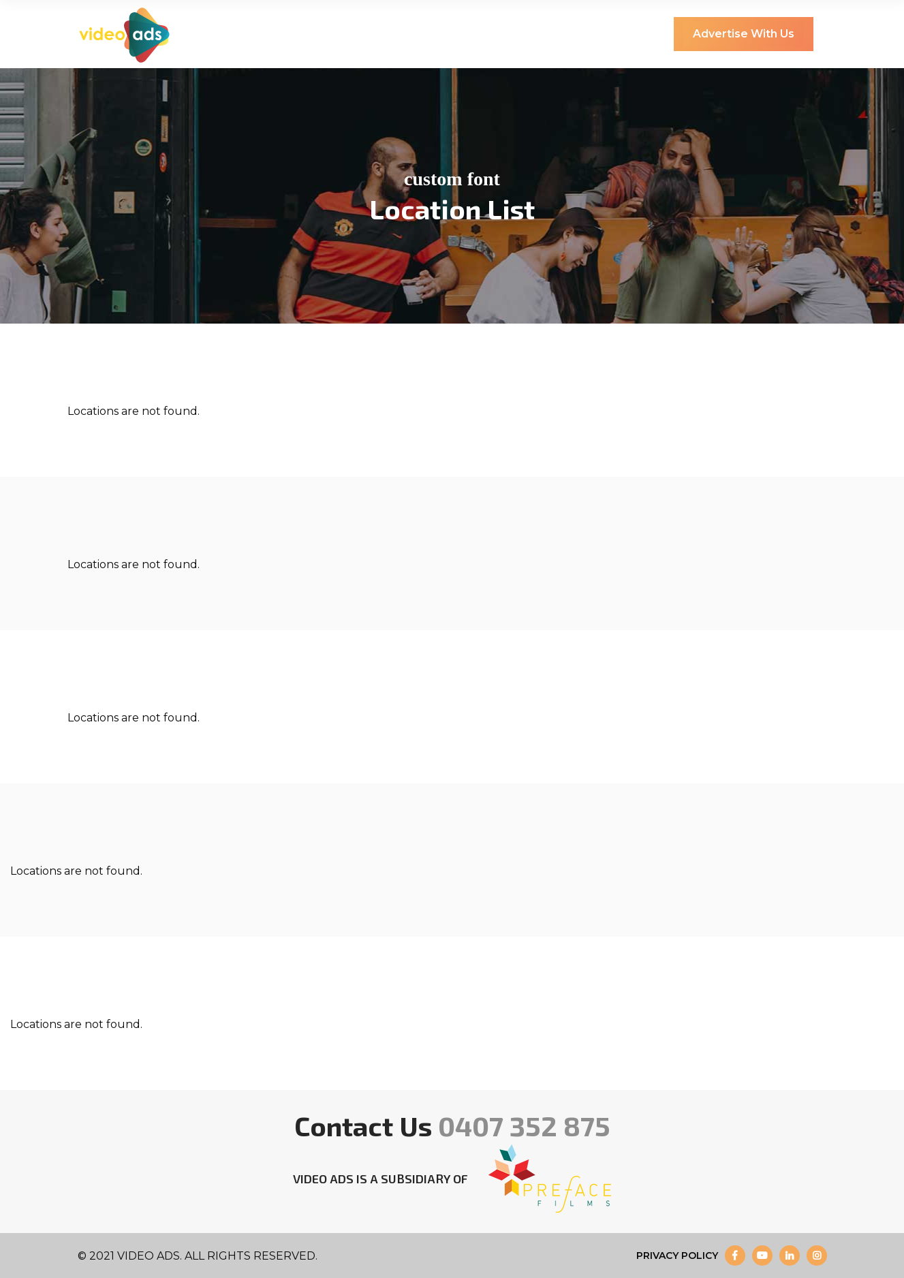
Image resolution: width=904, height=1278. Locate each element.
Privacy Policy (677, 1255)
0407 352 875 (524, 1125)
